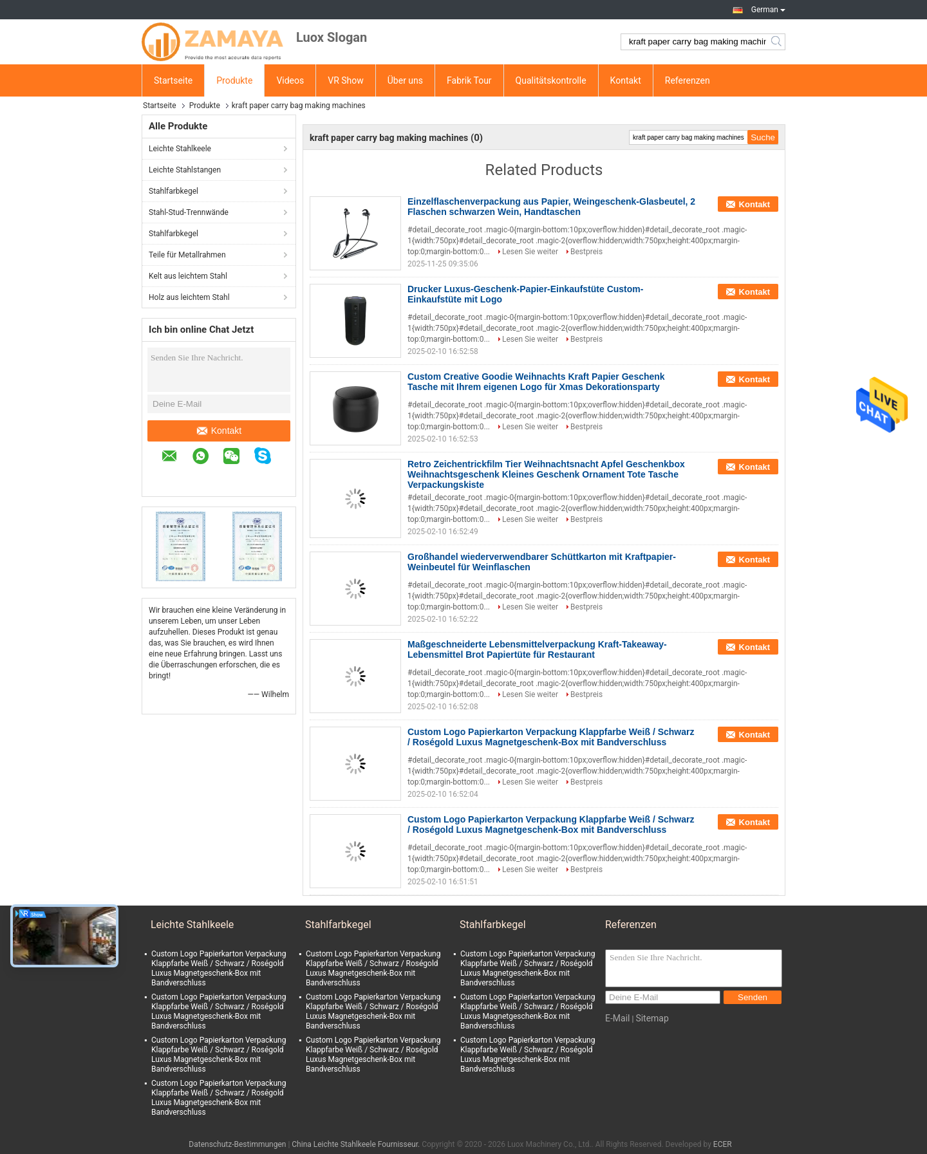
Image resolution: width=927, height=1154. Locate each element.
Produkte (234, 80)
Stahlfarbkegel (173, 191)
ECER (722, 1144)
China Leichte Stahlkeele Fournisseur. (357, 1144)
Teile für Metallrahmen (187, 254)
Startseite (173, 80)
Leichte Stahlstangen (185, 169)
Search (777, 41)
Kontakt (625, 80)
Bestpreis (586, 251)
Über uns (405, 80)
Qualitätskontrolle (551, 80)
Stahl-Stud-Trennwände (189, 212)
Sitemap (651, 1018)
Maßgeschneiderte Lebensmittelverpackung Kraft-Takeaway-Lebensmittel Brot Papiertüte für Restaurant (537, 649)
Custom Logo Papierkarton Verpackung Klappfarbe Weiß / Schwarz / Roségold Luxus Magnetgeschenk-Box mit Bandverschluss (551, 737)
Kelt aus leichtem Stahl (188, 276)
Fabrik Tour (469, 80)
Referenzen (687, 80)
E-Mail (617, 1018)
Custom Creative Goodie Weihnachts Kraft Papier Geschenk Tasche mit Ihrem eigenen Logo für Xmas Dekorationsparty (536, 381)
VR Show (346, 80)
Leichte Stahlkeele (180, 148)
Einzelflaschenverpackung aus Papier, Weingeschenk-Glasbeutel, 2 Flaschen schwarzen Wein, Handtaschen (551, 206)
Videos (290, 80)
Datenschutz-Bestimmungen (237, 1144)
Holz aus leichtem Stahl (189, 297)
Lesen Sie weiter (530, 251)
